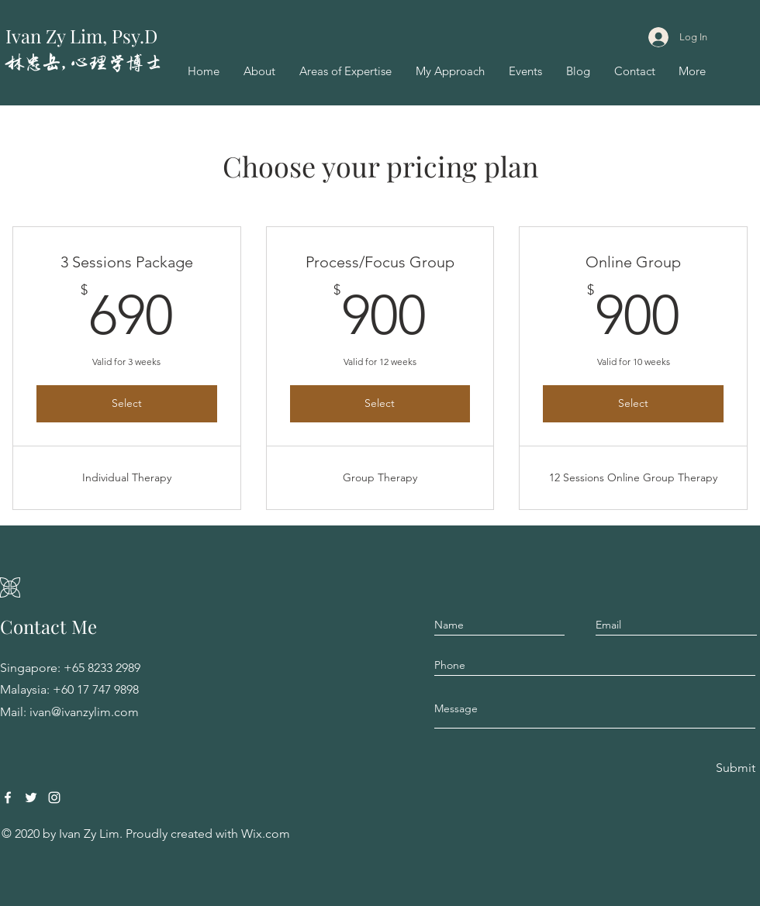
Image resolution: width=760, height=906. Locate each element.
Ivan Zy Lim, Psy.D (81, 35)
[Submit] (734, 768)
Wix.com (265, 833)
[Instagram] (54, 797)
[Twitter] (31, 797)
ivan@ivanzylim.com (84, 711)
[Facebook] (8, 797)
